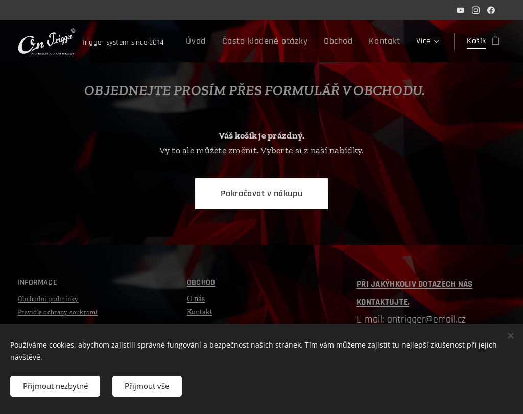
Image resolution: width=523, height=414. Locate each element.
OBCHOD (201, 282)
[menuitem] (215, 41)
